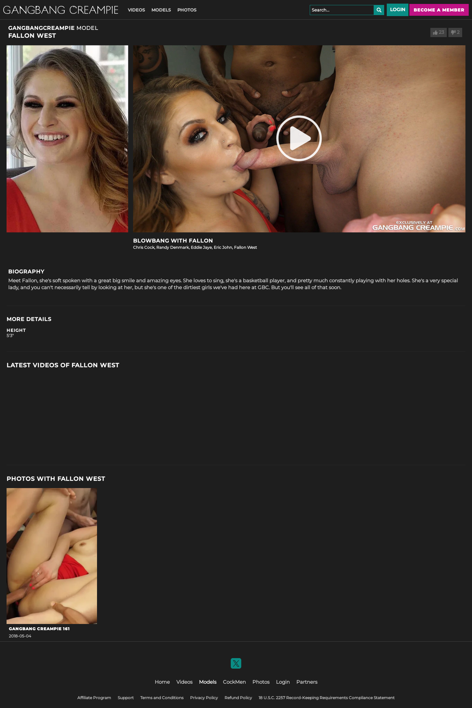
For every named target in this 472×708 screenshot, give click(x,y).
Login (397, 9)
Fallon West (245, 247)
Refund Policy (238, 697)
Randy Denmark (172, 247)
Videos (136, 9)
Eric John (223, 247)
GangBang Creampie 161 (39, 628)
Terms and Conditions (162, 697)
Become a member (439, 9)
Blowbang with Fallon (173, 241)
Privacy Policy (204, 697)
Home (162, 682)
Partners (306, 682)
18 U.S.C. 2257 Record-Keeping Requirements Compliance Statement (327, 697)
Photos (186, 9)
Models (161, 9)
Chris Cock (143, 247)
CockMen (234, 682)
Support (126, 697)
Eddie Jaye (201, 247)
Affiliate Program (94, 697)
